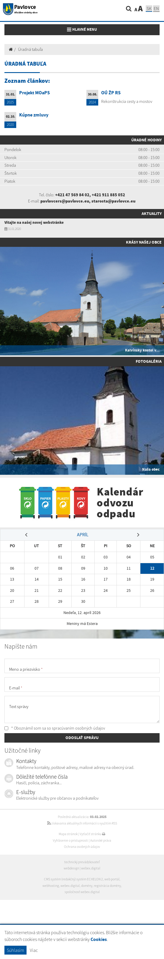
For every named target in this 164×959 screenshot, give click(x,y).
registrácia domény (107, 886)
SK (149, 8)
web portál (111, 879)
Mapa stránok (68, 834)
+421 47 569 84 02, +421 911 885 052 (90, 194)
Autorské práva (100, 840)
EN (156, 8)
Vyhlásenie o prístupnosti (70, 840)
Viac (34, 950)
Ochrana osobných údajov (82, 847)
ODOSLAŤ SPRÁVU (82, 738)
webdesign (71, 868)
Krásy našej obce (144, 242)
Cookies (99, 939)
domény (86, 886)
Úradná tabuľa (30, 49)
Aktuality (152, 213)
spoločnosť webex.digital (82, 892)
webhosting (50, 886)
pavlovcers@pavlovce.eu (64, 201)
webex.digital (90, 868)
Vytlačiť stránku (92, 834)
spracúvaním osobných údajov (78, 728)
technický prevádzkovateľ (82, 862)
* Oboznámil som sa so (54, 728)
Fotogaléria (149, 361)
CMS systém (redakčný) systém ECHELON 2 (73, 879)
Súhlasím (15, 950)
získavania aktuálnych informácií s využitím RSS (82, 823)
